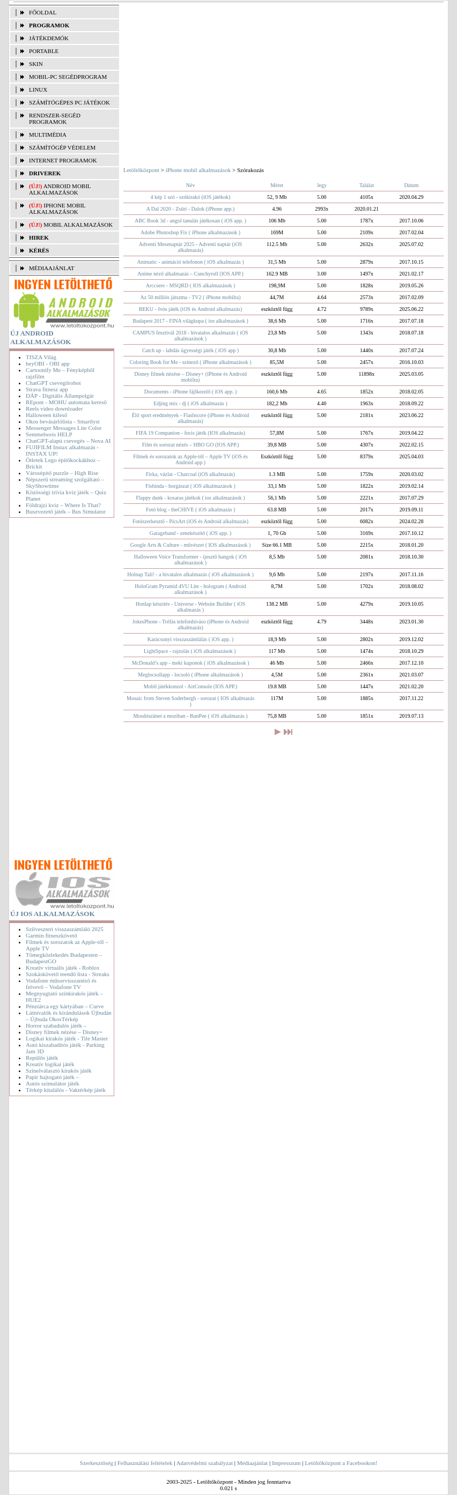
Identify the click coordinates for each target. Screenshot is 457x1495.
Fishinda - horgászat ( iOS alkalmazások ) (190, 486)
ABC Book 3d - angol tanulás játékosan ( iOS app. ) (190, 221)
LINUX (38, 89)
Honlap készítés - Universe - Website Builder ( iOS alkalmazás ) (191, 607)
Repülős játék (42, 1057)
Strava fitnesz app (47, 389)
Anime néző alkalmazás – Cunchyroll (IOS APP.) (190, 274)
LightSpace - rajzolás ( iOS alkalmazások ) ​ (190, 651)
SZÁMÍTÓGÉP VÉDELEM (62, 147)
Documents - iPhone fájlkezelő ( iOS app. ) (190, 392)
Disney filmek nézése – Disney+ (64, 1032)
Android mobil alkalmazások (60, 189)
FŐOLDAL (42, 12)
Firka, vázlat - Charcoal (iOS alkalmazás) (190, 474)
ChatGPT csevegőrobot (53, 383)
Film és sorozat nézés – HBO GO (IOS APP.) (190, 445)
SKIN (36, 64)
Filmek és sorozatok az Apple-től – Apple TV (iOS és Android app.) (190, 459)
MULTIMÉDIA (48, 134)
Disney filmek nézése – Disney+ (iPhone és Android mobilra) (190, 377)
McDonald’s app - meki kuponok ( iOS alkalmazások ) (190, 663)
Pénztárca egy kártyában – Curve (65, 1006)
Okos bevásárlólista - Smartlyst (63, 421)
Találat (366, 185)
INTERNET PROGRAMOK (63, 160)
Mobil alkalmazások (78, 224)
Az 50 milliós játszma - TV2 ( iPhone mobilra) (191, 297)
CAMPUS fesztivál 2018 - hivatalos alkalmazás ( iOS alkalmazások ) (190, 335)
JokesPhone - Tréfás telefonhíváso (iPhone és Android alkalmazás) (190, 624)
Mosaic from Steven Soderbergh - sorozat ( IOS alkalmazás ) (190, 701)
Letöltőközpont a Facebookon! (341, 1463)
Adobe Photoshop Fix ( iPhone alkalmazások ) (190, 232)
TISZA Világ (41, 357)
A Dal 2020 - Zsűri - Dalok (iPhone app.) (190, 209)
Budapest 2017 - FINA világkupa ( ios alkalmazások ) (190, 321)
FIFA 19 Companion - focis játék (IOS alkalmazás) (190, 433)
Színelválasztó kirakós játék (59, 1070)
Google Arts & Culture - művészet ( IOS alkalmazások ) (190, 545)
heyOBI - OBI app (48, 363)
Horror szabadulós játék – (56, 1025)
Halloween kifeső (46, 415)
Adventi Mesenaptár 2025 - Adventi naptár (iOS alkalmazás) (190, 247)
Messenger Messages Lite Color (63, 428)
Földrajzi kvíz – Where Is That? (63, 505)
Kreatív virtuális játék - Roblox (62, 967)
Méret (276, 185)
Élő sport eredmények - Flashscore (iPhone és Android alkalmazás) (190, 418)
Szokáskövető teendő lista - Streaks (67, 974)
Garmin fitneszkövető (51, 935)
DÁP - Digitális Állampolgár (60, 395)
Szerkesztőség (96, 1463)
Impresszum (286, 1463)
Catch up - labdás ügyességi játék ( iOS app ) (190, 350)
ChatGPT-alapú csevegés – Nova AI (68, 440)
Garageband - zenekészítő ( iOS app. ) (190, 533)
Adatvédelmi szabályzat (204, 1463)
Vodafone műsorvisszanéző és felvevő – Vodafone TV (61, 983)
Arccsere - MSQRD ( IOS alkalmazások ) (190, 285)
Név (190, 185)
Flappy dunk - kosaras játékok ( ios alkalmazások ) (190, 498)
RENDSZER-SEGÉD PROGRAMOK (54, 118)
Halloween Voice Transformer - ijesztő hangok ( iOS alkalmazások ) (190, 560)
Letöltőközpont (141, 170)
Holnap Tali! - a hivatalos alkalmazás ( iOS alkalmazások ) (190, 574)
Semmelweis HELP (49, 434)
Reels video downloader (54, 408)
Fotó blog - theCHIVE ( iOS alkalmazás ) (190, 509)
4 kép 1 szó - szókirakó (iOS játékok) (190, 197)
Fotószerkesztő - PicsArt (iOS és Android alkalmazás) (190, 521)
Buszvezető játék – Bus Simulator (66, 511)
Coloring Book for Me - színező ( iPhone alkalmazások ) (191, 362)
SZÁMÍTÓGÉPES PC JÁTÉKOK (69, 102)
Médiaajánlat (252, 1463)
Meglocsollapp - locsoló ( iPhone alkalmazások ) (190, 675)
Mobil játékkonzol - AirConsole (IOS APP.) (190, 686)
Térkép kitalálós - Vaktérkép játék (66, 1090)
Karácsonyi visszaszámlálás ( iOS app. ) (191, 639)
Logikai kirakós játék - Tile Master (67, 1038)
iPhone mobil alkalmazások (57, 208)
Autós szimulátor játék (52, 1083)
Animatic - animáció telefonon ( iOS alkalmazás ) (190, 262)
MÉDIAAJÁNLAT (51, 268)
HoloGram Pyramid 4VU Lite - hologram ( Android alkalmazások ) (190, 589)
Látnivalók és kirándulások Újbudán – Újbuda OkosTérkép (69, 1015)
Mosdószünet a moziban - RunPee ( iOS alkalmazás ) (190, 716)
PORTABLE (43, 51)
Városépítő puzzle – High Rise (62, 473)
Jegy (322, 185)
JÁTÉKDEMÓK (49, 38)
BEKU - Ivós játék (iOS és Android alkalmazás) (190, 309)
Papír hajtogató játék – (52, 1077)
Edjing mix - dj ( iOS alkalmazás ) (190, 403)
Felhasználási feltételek (145, 1463)
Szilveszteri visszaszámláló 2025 (65, 929)
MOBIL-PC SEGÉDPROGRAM (68, 76)
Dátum (411, 185)
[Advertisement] (63, 689)
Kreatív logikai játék (50, 1064)
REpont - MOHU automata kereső (66, 402)
